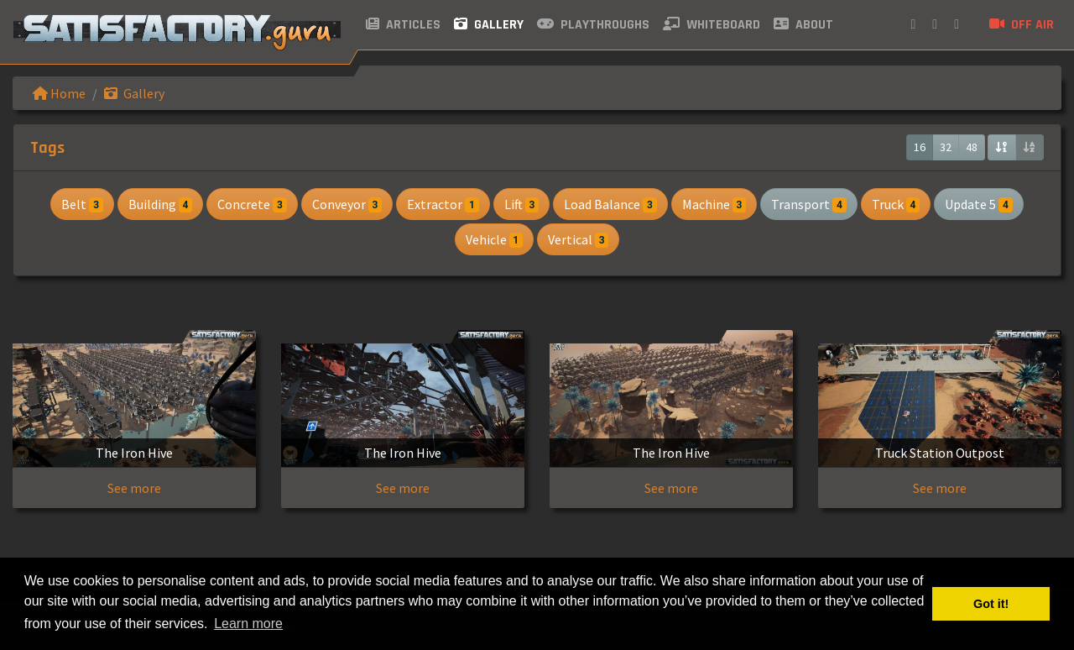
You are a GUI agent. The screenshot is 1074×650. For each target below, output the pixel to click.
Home (59, 93)
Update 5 (978, 204)
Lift (521, 204)
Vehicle (494, 239)
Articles (403, 25)
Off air (1021, 25)
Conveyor (347, 204)
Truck (896, 204)
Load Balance (610, 204)
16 (919, 147)
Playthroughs (593, 25)
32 (945, 147)
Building (160, 204)
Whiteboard (711, 25)
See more (134, 488)
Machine (714, 204)
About (803, 25)
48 (972, 147)
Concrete (251, 204)
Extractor (442, 204)
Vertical (578, 239)
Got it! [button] (991, 604)
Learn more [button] (248, 623)
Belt (81, 204)
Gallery (489, 25)
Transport (808, 204)
